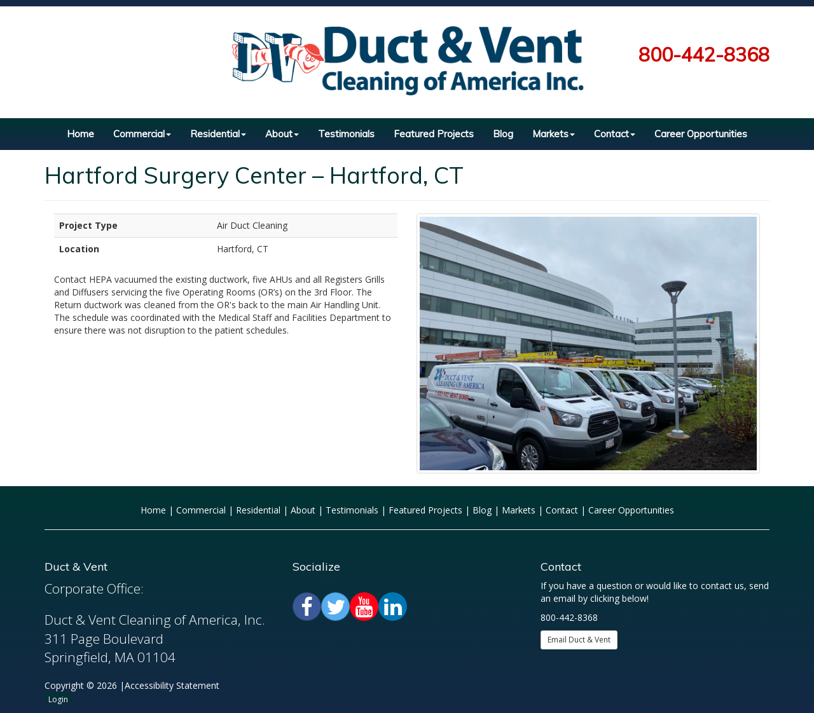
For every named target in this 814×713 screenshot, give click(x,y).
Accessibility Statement (172, 685)
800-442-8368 (703, 55)
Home (80, 134)
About (282, 134)
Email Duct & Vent (579, 639)
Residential (218, 134)
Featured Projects (434, 134)
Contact (614, 134)
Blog (503, 134)
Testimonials (346, 134)
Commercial (142, 134)
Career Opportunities (700, 134)
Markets (553, 134)
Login (58, 699)
